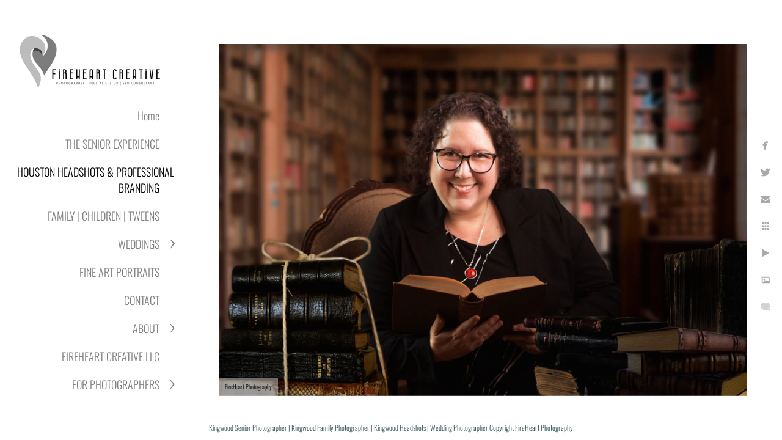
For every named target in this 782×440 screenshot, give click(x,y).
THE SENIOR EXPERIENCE (112, 144)
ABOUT (146, 328)
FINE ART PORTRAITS (119, 272)
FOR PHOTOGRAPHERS (115, 384)
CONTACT (141, 300)
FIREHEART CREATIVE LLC (110, 356)
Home (148, 115)
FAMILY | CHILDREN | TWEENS (103, 216)
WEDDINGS (138, 244)
